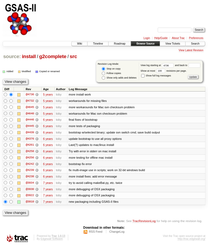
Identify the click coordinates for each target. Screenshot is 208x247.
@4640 (30, 113)
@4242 (30, 164)
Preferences (196, 38)
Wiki (79, 43)
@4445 (30, 126)
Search (195, 43)
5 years (48, 94)
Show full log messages (156, 75)
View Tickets (172, 43)
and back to (187, 65)
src (73, 56)
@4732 (30, 101)
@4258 (30, 152)
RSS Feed (96, 232)
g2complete (52, 56)
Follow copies (111, 73)
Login (147, 38)
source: (12, 56)
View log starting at (158, 65)
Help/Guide (161, 38)
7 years (48, 183)
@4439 (30, 133)
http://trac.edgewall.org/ (191, 240)
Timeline (98, 43)
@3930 (30, 190)
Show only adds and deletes (119, 78)
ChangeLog (116, 232)
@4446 (30, 120)
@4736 (30, 94)
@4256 (30, 158)
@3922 (30, 196)
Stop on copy (111, 69)
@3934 (30, 183)
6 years (48, 120)
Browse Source (145, 43)
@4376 (30, 139)
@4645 (30, 107)
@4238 (30, 177)
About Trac (178, 38)
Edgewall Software (51, 240)
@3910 (30, 203)
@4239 (30, 171)
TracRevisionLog (144, 222)
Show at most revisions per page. (164, 71)
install (29, 56)
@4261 (30, 145)
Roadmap (119, 43)
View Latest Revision (191, 50)
